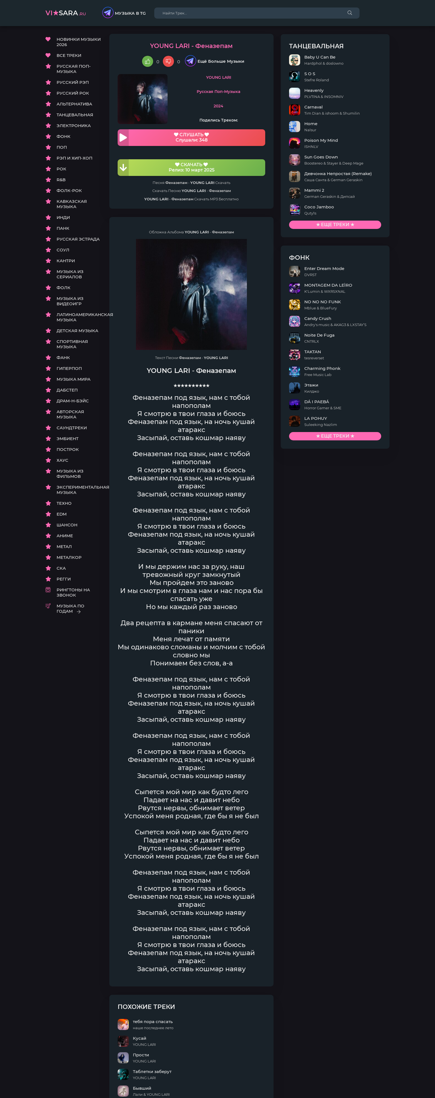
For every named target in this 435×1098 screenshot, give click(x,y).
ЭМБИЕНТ (68, 439)
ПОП (62, 147)
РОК (61, 169)
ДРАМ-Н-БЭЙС (73, 401)
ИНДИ (63, 218)
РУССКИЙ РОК (73, 93)
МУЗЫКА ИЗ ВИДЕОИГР (70, 301)
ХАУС (62, 460)
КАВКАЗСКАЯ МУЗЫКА (72, 204)
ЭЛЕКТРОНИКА (74, 126)
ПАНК (63, 228)
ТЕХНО (64, 503)
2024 (239, 106)
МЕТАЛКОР (69, 558)
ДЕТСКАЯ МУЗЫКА (77, 331)
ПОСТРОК (68, 450)
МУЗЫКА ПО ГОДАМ (70, 609)
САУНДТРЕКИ (72, 428)
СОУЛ (63, 250)
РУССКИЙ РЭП (73, 82)
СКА (61, 568)
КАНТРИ (66, 261)
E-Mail (383, 1084)
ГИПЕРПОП (69, 369)
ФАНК (63, 358)
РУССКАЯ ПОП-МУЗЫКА (74, 69)
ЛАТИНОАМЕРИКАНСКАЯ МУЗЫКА (79, 317)
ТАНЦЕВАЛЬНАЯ (75, 115)
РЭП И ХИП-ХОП (74, 158)
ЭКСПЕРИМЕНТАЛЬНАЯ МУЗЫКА (79, 490)
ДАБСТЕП (67, 390)
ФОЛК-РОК (69, 191)
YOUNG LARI (239, 77)
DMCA (52, 1084)
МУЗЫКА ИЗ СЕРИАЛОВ (70, 274)
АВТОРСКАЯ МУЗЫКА (70, 415)
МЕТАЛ (64, 547)
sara (65, 13)
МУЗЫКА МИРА (73, 379)
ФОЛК (63, 288)
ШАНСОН (67, 525)
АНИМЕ (65, 536)
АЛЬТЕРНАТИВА (74, 104)
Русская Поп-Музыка (239, 92)
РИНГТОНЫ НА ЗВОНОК (73, 593)
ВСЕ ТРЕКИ (69, 56)
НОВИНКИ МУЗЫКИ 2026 (79, 42)
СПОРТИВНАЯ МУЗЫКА (72, 344)
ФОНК (63, 137)
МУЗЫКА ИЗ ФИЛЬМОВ (70, 474)
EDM (62, 514)
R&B (61, 180)
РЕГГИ (64, 579)
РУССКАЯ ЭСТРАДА (78, 239)
